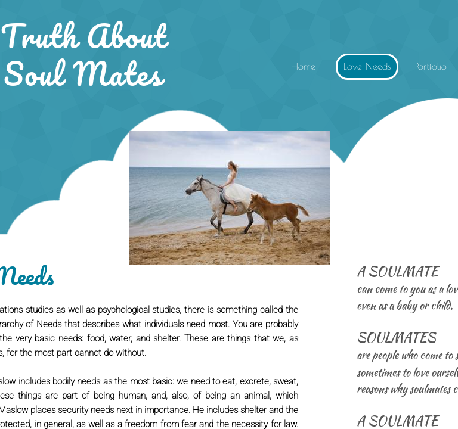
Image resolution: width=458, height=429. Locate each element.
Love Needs (367, 66)
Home (303, 66)
